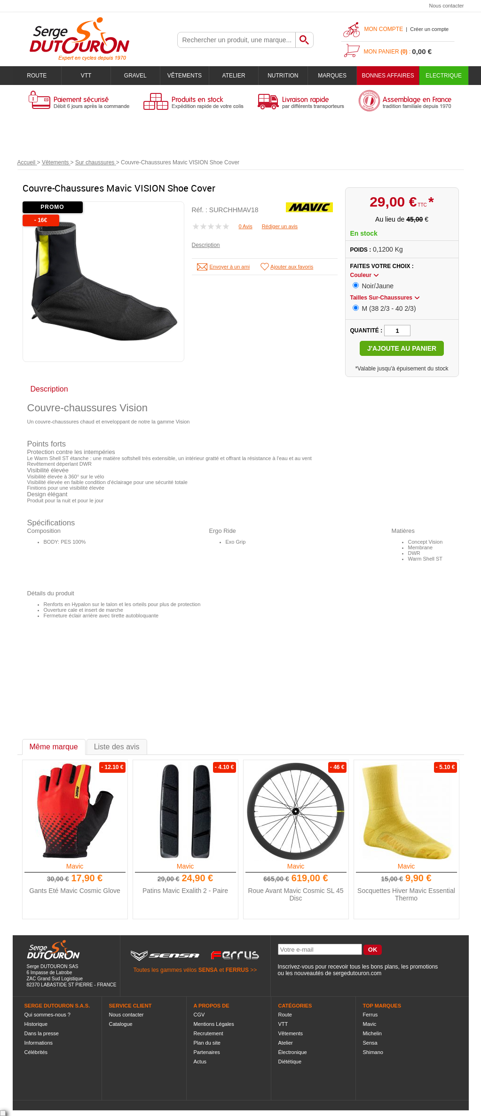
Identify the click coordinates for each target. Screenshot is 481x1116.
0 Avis (245, 226)
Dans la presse (41, 1033)
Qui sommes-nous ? (47, 1014)
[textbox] (236, 39)
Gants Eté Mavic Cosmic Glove (74, 890)
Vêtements (184, 75)
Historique (36, 1024)
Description (206, 245)
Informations (38, 1043)
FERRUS (237, 970)
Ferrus (370, 1014)
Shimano (373, 1052)
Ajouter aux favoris (291, 266)
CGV (199, 1014)
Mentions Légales (214, 1024)
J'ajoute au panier (401, 348)
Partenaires (207, 1052)
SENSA (208, 970)
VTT (86, 75)
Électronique (292, 1052)
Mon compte (383, 29)
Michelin (372, 1033)
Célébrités (36, 1052)
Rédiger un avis (280, 226)
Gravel (135, 75)
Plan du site (207, 1043)
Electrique (444, 75)
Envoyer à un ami (230, 266)
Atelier (233, 75)
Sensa (370, 1043)
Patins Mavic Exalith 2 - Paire (185, 890)
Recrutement (208, 1033)
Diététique (290, 1061)
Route (37, 75)
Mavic (75, 866)
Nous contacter (446, 5)
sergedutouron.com (357, 973)
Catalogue (121, 1024)
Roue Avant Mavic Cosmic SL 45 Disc (295, 894)
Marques (332, 75)
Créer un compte (429, 29)
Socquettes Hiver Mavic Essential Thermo (406, 894)
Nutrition (283, 75)
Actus (200, 1061)
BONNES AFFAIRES (388, 75)
